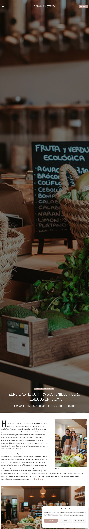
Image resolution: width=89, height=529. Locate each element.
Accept (51, 520)
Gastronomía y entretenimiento (44, 389)
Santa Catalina (38, 479)
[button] (85, 509)
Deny (65, 520)
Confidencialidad (65, 525)
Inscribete (83, 6)
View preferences (79, 520)
